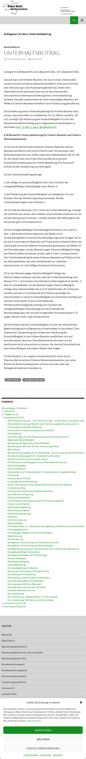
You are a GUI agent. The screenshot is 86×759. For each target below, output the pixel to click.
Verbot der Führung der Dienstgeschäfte (28, 571)
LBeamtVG (7, 695)
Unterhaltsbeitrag (32, 52)
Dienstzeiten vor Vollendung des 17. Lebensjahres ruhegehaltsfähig (42, 472)
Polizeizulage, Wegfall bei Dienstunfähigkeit (30, 532)
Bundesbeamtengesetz (13, 659)
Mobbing (12, 516)
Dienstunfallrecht (17, 468)
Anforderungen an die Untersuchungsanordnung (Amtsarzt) (38, 436)
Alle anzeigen (8, 408)
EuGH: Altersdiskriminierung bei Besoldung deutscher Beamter (40, 484)
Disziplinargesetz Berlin (14, 677)
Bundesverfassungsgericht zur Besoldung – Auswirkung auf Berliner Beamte (46, 452)
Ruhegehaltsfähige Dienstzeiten (24, 551)
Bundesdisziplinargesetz (14, 671)
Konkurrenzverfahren (19, 503)
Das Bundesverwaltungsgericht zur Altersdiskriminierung (37, 462)
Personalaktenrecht (18, 529)
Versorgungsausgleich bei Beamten (25, 580)
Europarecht (8, 683)
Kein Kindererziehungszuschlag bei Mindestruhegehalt (36, 500)
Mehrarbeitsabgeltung (19, 507)
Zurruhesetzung (16, 593)
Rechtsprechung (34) (15, 601)
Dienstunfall (13, 380)
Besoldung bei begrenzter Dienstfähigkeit (29, 443)
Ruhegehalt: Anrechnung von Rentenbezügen (31, 545)
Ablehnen (43, 739)
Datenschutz (45, 755)
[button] (81, 702)
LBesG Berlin (8, 635)
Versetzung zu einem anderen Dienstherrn (29, 577)
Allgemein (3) (11, 414)
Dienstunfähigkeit (17, 465)
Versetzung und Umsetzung (21, 574)
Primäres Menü (82, 20)
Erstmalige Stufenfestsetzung (22, 481)
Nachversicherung (17, 519)
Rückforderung (15, 539)
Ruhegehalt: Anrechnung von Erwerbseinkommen (33, 542)
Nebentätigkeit (15, 523)
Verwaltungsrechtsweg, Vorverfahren (27, 587)
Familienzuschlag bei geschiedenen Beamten (30, 491)
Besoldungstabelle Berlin (14, 641)
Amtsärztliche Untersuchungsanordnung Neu (31, 430)
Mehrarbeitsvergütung (19, 513)
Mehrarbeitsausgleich (19, 510)
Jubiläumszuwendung (19, 497)
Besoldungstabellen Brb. (14, 653)
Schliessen (22, 408)
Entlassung (13, 475)
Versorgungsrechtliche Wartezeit (24, 584)
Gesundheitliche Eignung (20, 494)
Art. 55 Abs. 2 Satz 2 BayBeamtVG (36, 127)
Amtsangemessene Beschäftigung (25, 427)
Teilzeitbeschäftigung (18, 561)
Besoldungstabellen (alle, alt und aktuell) (22, 647)
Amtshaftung (14, 433)
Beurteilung (14, 449)
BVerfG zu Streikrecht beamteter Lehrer (28, 459)
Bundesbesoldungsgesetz (14, 665)
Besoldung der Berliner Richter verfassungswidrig (33, 446)
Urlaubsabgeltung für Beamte (23, 567)
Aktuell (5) (10, 411)
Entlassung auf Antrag (19, 478)
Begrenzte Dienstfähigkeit (21, 439)
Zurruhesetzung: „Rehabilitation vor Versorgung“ (33, 596)
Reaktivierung (15, 536)
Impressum (58, 755)
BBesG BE (7, 629)
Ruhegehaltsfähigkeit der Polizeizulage (27, 555)
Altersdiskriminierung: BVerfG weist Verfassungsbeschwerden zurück (43, 423)
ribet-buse (36, 59)
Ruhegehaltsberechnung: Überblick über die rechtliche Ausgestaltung (43, 548)
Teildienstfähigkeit (17, 558)
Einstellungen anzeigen (43, 748)
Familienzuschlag (16, 487)
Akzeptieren (43, 730)
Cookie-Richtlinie (33, 721)
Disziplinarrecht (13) (15, 598)
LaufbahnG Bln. (9, 689)
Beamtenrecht (12, 47)
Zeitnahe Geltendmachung (21, 590)
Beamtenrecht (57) (14, 417)
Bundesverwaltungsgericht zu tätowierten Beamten (34, 455)
